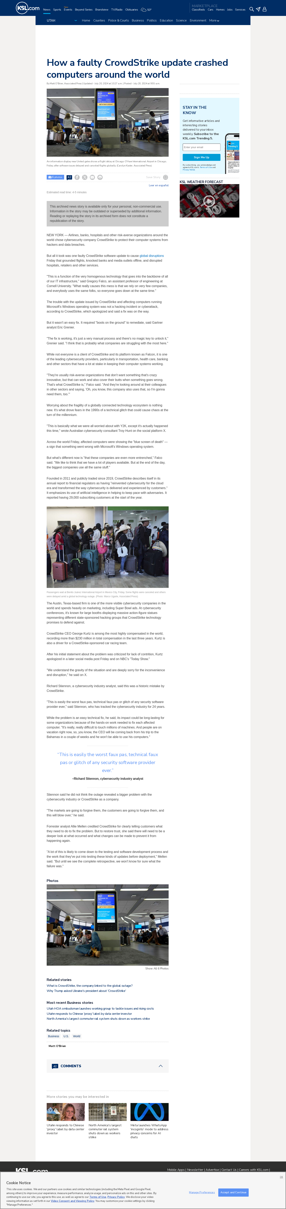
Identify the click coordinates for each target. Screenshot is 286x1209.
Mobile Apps (176, 1170)
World (76, 1036)
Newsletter (195, 1170)
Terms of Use (206, 167)
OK (281, 1177)
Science (181, 20)
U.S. (66, 1036)
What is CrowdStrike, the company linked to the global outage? (89, 986)
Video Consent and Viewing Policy (72, 1201)
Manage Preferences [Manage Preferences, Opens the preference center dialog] (202, 1192)
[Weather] (147, 11)
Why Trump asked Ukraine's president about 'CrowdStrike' (86, 991)
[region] (143, 1190)
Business (138, 20)
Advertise (212, 1170)
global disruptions (152, 255)
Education (166, 20)
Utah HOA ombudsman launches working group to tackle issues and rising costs (100, 1008)
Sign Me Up (201, 157)
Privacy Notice (189, 169)
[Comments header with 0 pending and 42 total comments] (108, 1066)
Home (86, 20)
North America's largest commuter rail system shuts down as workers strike (98, 1019)
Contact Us (229, 1170)
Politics (152, 20)
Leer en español (159, 185)
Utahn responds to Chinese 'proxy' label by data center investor (89, 1014)
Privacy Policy (116, 1197)
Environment (198, 20)
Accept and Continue (233, 1192)
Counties (99, 20)
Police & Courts (118, 20)
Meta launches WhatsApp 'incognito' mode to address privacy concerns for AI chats (149, 1131)
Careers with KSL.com (253, 1170)
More (214, 20)
